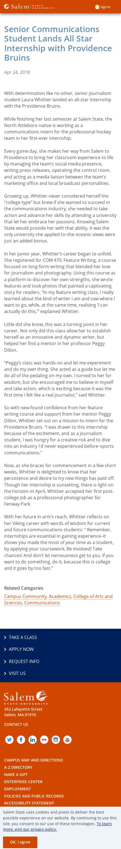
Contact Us (16, 724)
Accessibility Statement (29, 803)
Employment (17, 788)
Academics (60, 596)
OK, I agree (20, 842)
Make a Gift (16, 774)
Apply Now (21, 649)
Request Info (24, 661)
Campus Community (25, 596)
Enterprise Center (23, 781)
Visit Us (17, 673)
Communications (42, 603)
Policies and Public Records (34, 796)
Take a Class (23, 637)
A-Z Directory (18, 767)
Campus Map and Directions (33, 760)
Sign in (105, 7)
